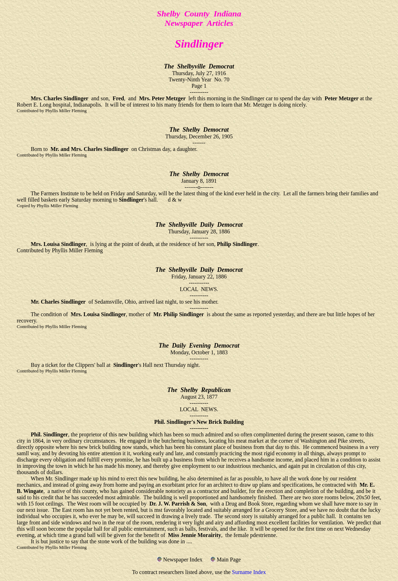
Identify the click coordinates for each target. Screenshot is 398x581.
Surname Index (249, 572)
